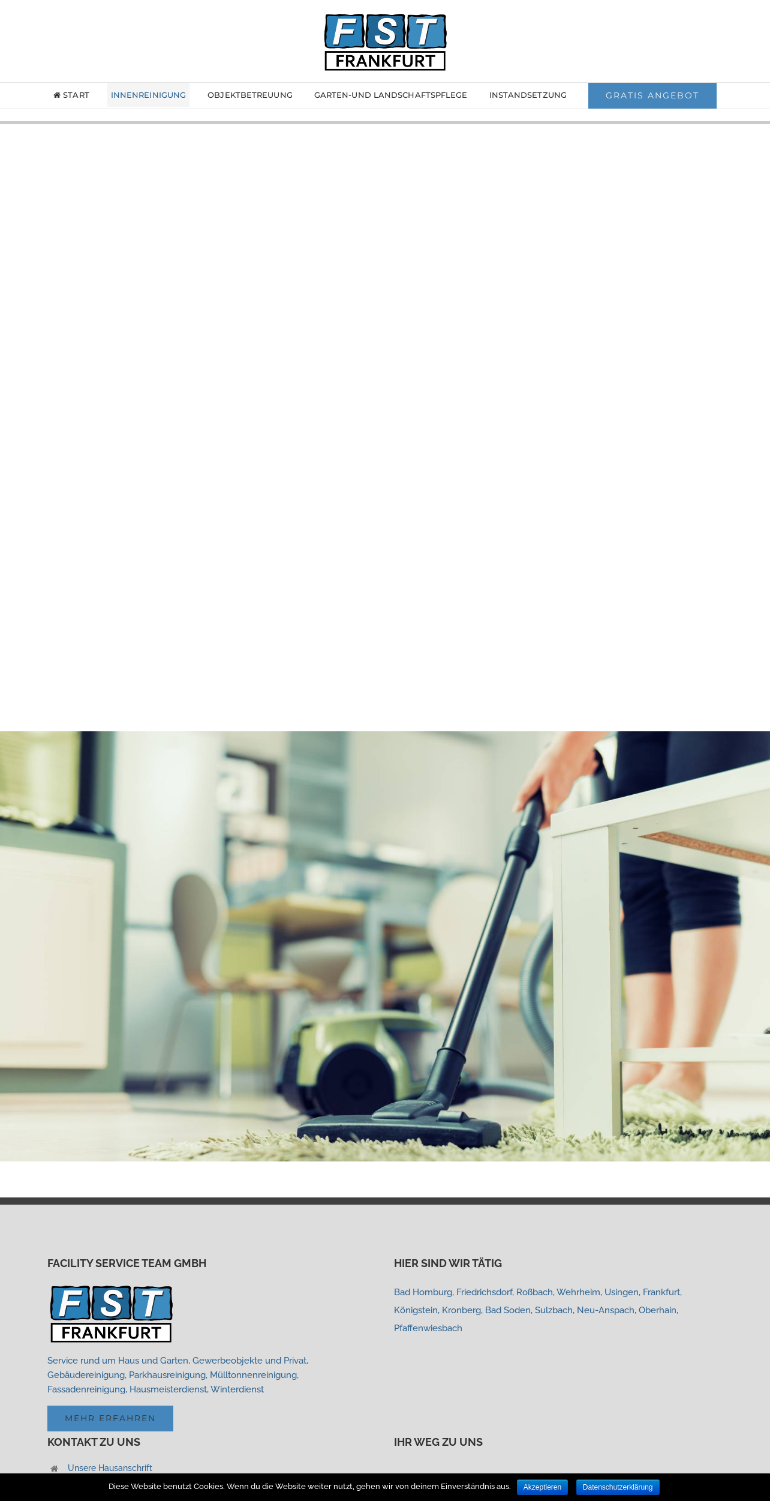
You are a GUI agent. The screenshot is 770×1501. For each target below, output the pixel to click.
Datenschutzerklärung (618, 1487)
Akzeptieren (542, 1487)
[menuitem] (79, 95)
